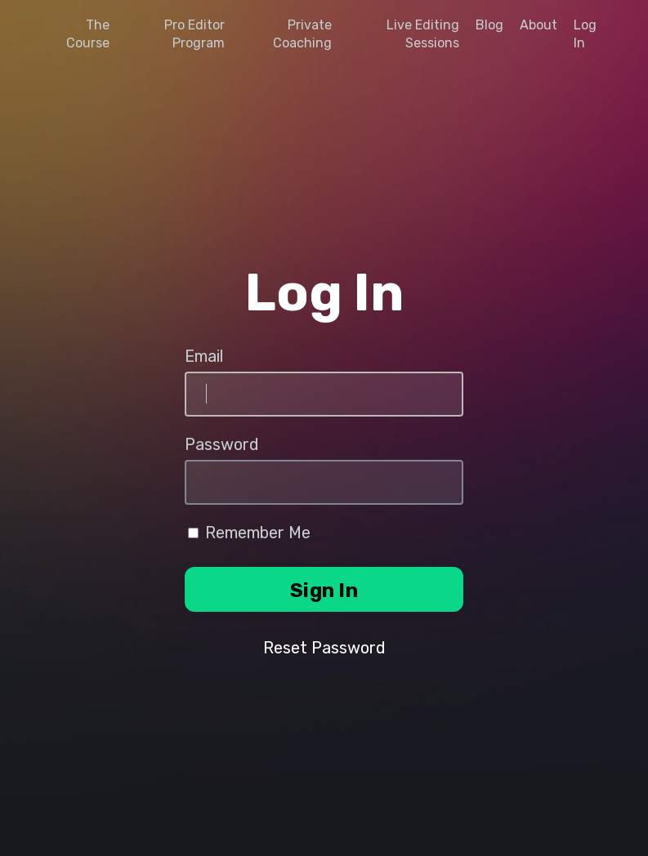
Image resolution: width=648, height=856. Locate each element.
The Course (87, 34)
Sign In (324, 590)
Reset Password (324, 648)
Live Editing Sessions (423, 34)
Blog (489, 25)
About (538, 25)
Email (204, 356)
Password (222, 444)
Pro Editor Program (194, 34)
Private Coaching (302, 34)
